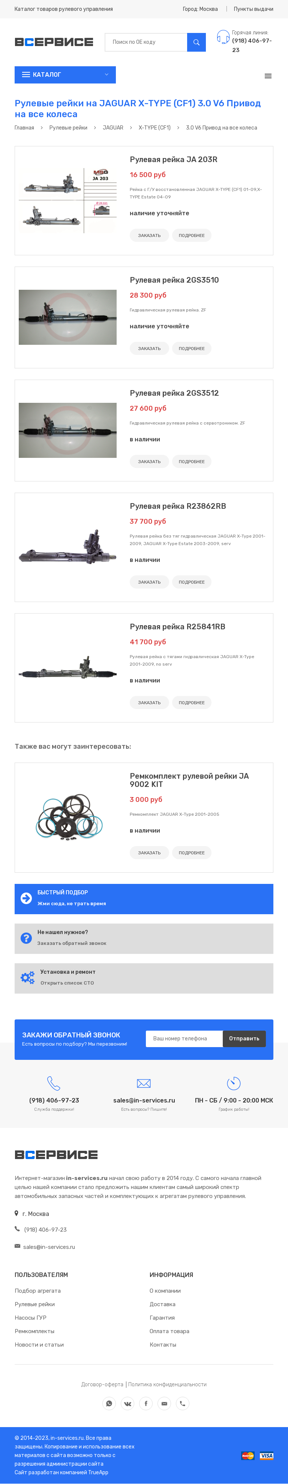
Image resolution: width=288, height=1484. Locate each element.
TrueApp (98, 1473)
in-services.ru (67, 1438)
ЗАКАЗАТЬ (149, 235)
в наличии (145, 439)
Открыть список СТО (67, 983)
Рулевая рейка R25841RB (177, 626)
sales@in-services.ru (45, 1247)
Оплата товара (169, 1331)
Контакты (163, 1345)
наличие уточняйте (159, 213)
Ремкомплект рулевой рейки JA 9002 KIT (189, 780)
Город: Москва (200, 9)
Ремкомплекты (34, 1331)
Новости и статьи (39, 1345)
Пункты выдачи (253, 9)
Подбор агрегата (38, 1291)
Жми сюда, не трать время (72, 903)
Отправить (244, 1039)
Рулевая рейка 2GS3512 (174, 393)
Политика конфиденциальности (167, 1385)
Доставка (163, 1304)
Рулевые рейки (35, 1304)
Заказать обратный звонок (72, 943)
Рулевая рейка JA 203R (174, 159)
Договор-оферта (102, 1385)
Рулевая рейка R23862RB (178, 506)
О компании (165, 1291)
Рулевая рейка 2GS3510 (174, 280)
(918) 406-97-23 (41, 1230)
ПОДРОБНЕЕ (192, 235)
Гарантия (162, 1318)
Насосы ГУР (30, 1318)
